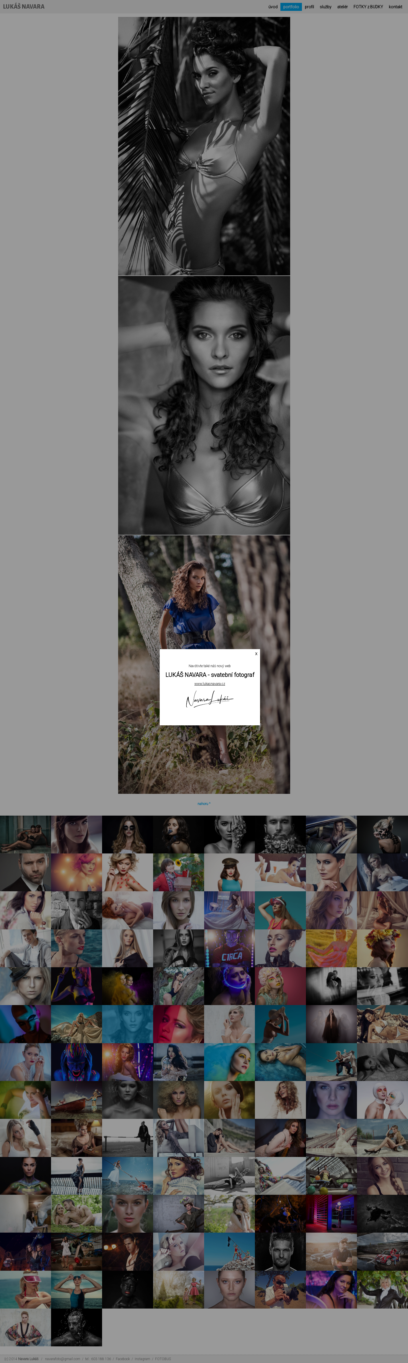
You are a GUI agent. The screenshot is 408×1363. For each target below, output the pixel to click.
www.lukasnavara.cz (209, 684)
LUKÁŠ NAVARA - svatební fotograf (209, 674)
